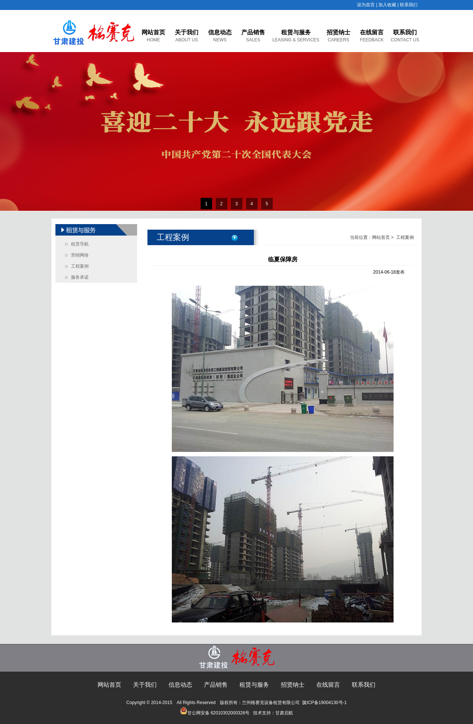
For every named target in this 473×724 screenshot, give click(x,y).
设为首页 (366, 4)
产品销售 (253, 32)
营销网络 (80, 255)
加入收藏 (387, 4)
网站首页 (153, 32)
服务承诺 (80, 277)
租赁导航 (80, 244)
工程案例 (80, 266)
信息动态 (220, 32)
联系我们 (409, 4)
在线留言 (372, 32)
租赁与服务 (296, 32)
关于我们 (186, 32)
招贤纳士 (338, 32)
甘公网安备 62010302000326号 (215, 713)
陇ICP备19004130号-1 (324, 702)
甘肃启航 (284, 713)
